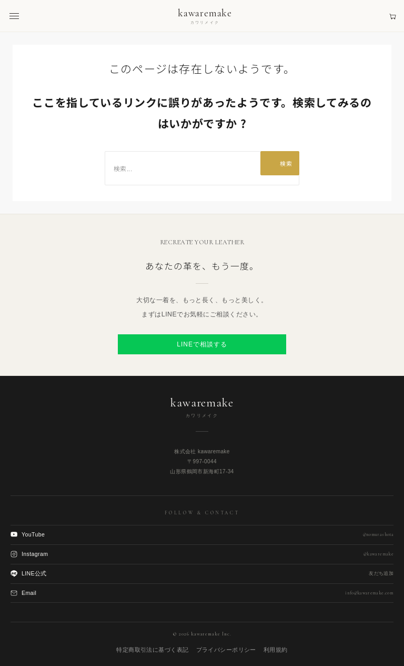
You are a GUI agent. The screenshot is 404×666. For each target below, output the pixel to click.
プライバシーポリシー (226, 650)
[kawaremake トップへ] (205, 16)
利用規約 (276, 650)
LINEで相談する (202, 344)
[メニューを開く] (14, 16)
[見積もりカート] (393, 16)
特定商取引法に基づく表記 (152, 650)
